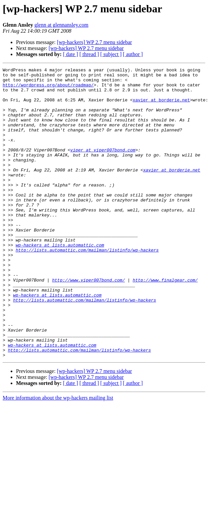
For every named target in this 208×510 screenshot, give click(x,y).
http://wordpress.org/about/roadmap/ (48, 89)
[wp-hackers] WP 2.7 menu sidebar (94, 42)
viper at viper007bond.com (102, 167)
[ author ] (133, 54)
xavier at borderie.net (161, 107)
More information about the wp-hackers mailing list (58, 456)
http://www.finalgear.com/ (165, 323)
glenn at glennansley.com (61, 25)
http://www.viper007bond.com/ (88, 323)
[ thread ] (89, 54)
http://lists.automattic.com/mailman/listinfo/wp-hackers (87, 287)
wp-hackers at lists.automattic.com (60, 281)
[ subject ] (111, 54)
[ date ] (70, 54)
